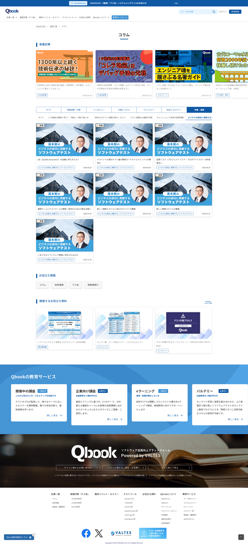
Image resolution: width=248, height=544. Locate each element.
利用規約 (164, 515)
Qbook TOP (41, 26)
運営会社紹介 (166, 519)
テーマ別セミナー (190, 498)
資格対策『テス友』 (28, 17)
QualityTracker (131, 511)
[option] (131, 3)
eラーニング (188, 507)
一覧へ (176, 3)
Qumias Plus (129, 498)
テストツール (68, 17)
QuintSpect (130, 519)
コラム (54, 498)
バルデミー (189, 511)
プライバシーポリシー (169, 511)
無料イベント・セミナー (49, 17)
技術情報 (55, 503)
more (207, 301)
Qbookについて (99, 17)
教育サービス (118, 17)
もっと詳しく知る (170, 467)
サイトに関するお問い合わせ (78, 467)
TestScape (129, 515)
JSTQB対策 (76, 498)
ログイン (223, 11)
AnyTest (128, 507)
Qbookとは (165, 498)
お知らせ (164, 503)
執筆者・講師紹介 (59, 507)
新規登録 (235, 11)
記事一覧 (10, 17)
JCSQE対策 (76, 503)
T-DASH (128, 503)
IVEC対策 (75, 507)
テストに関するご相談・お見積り (124, 467)
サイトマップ (166, 507)
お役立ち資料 (85, 17)
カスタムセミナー (190, 503)
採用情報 (165, 523)
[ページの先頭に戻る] (241, 537)
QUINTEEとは (189, 519)
